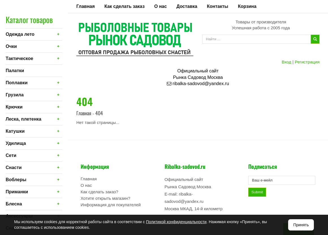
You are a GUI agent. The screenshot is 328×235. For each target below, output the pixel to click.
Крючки (14, 107)
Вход (286, 61)
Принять (301, 225)
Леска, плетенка (23, 119)
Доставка (186, 6)
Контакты (217, 6)
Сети (11, 155)
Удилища (16, 143)
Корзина (247, 6)
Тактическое (19, 58)
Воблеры (16, 179)
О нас (160, 6)
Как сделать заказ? (99, 191)
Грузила (15, 94)
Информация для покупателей (111, 204)
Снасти (14, 167)
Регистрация (307, 61)
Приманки (17, 191)
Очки (11, 46)
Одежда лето (20, 34)
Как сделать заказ (124, 6)
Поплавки (17, 82)
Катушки (15, 131)
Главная (85, 6)
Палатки (15, 70)
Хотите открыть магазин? (105, 198)
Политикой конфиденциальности (176, 222)
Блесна (14, 203)
